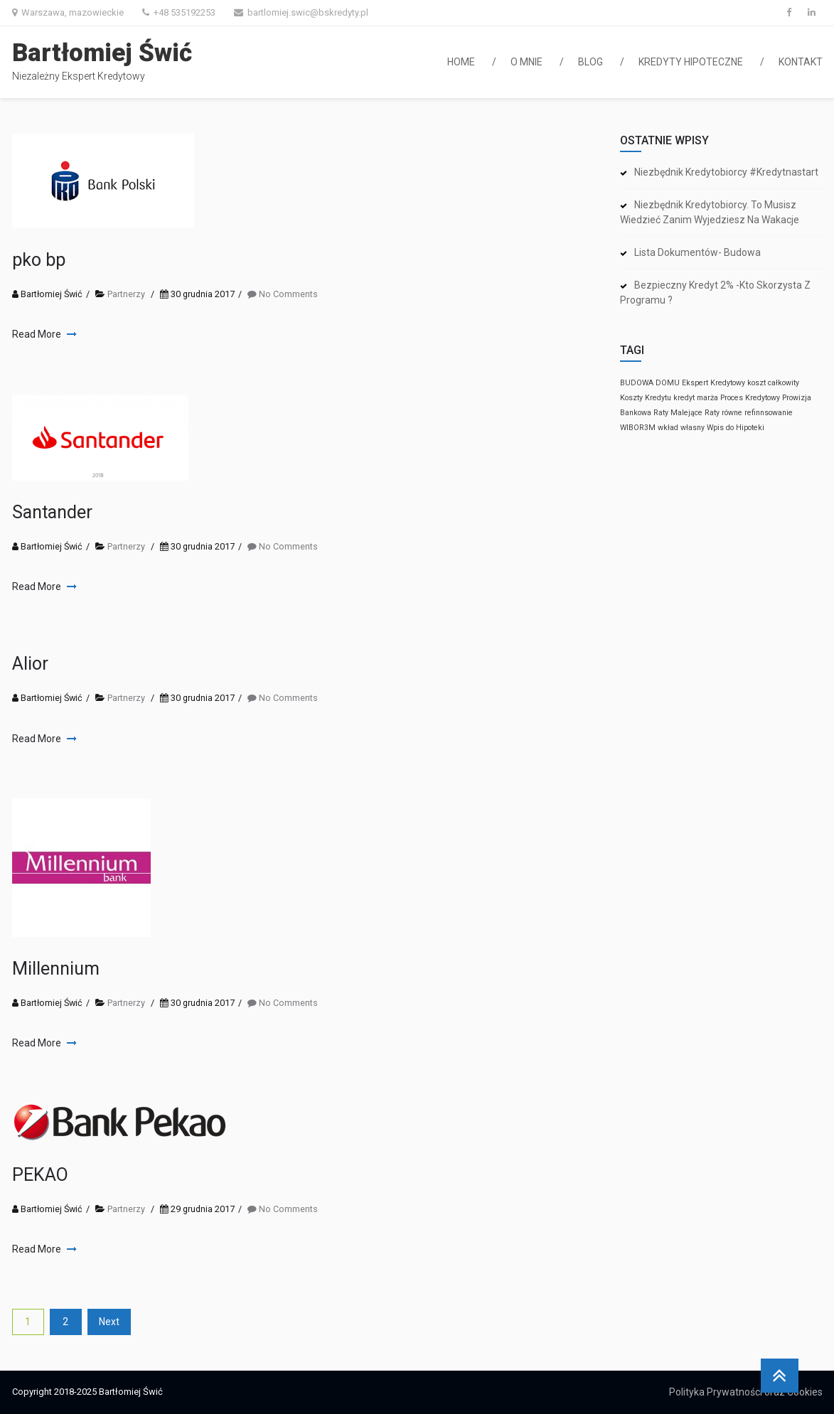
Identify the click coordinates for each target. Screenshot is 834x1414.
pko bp (38, 260)
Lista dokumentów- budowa (697, 252)
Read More (37, 334)
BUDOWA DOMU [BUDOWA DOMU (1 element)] (650, 382)
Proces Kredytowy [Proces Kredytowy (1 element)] (750, 397)
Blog (590, 62)
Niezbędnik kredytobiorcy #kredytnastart (726, 172)
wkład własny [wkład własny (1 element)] (681, 427)
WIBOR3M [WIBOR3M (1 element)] (638, 427)
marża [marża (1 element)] (707, 397)
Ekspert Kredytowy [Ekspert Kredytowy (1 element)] (713, 382)
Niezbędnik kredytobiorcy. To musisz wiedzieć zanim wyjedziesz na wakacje (709, 212)
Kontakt (801, 62)
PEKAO (40, 1174)
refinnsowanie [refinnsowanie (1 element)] (768, 412)
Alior (30, 663)
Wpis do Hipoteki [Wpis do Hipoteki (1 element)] (735, 427)
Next (109, 1321)
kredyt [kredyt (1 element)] (684, 397)
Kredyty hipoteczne (690, 62)
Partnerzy (126, 294)
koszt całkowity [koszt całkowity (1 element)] (773, 382)
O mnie (526, 62)
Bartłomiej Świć (102, 53)
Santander (52, 512)
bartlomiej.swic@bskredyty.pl (307, 12)
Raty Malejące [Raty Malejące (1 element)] (677, 412)
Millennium (56, 968)
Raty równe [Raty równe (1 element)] (723, 412)
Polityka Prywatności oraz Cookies (746, 1392)
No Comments (288, 294)
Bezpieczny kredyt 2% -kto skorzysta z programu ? (715, 292)
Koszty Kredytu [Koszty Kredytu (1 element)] (645, 397)
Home (461, 62)
